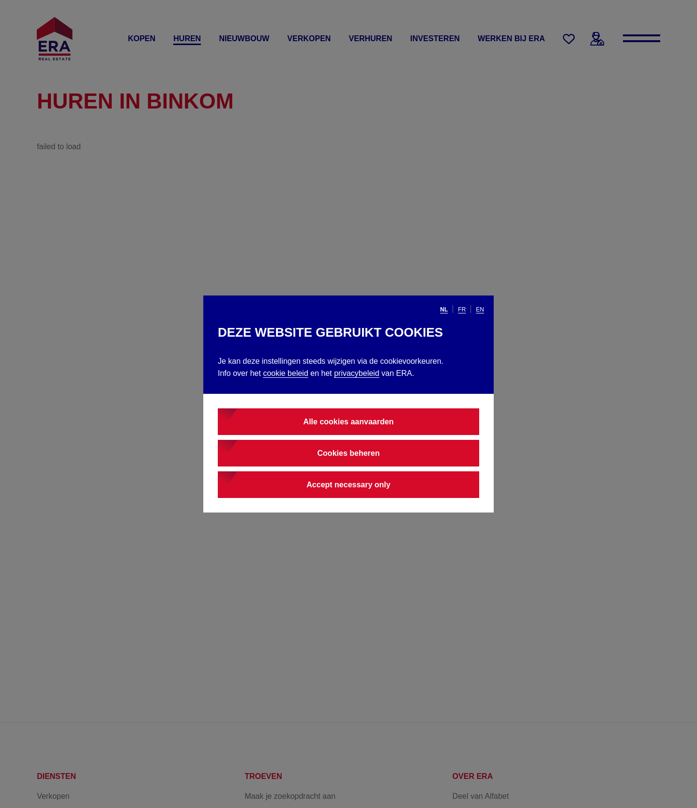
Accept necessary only (348, 485)
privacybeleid (356, 373)
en (480, 309)
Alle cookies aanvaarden (348, 422)
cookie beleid (285, 373)
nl (444, 309)
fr (462, 309)
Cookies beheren (349, 453)
